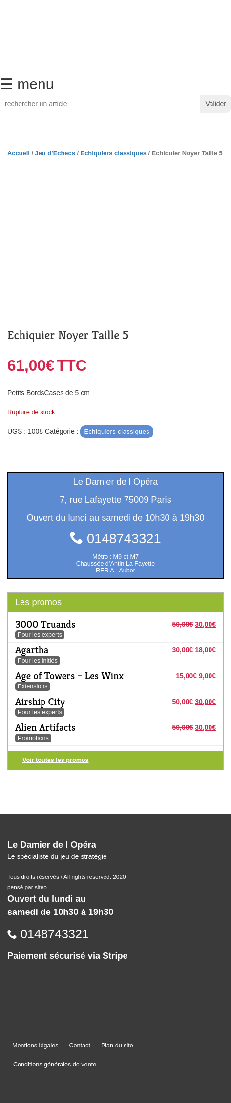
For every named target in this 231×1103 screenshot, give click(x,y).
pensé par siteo (27, 887)
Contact (79, 1045)
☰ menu (27, 84)
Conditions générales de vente (54, 1064)
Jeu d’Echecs (55, 153)
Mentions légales (35, 1045)
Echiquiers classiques (114, 153)
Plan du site (117, 1045)
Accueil (18, 153)
